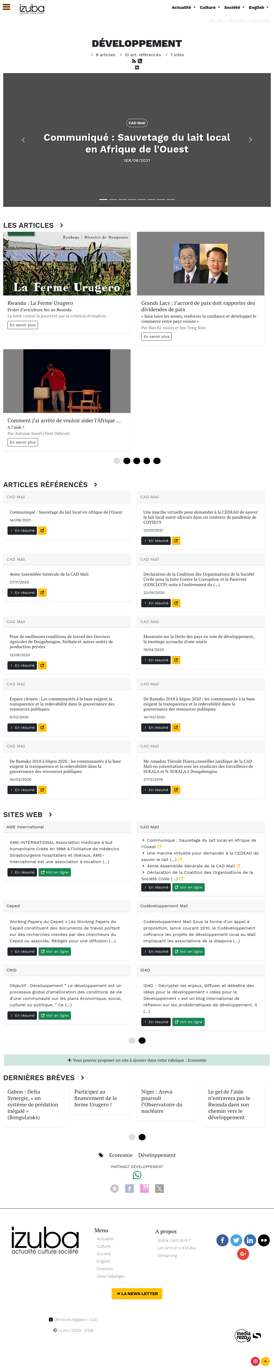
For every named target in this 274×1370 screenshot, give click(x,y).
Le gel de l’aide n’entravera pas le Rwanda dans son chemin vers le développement (229, 1104)
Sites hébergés (111, 1276)
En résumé (22, 530)
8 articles (103, 54)
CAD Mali (15, 496)
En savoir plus (23, 325)
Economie (260, 20)
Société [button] (232, 7)
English (103, 1261)
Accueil (216, 20)
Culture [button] (208, 7)
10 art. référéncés (140, 54)
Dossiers (237, 20)
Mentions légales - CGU (73, 1319)
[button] (23, 140)
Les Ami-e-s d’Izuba (176, 1247)
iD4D (145, 970)
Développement (157, 1155)
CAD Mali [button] (137, 123)
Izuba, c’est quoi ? (174, 1240)
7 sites (174, 54)
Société (104, 1253)
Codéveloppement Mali (164, 905)
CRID (11, 970)
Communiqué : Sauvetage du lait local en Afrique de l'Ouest (137, 143)
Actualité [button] (182, 7)
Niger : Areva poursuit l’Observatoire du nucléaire (161, 1101)
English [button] (257, 7)
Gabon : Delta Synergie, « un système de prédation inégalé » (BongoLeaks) (32, 1104)
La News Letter (137, 1293)
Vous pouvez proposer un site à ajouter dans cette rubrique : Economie (136, 1060)
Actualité (105, 1238)
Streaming (167, 1255)
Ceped (13, 905)
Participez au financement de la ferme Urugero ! (95, 1098)
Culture (104, 1246)
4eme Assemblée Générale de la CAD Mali (188, 865)
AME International (25, 826)
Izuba (60, 1330)
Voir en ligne (54, 872)
